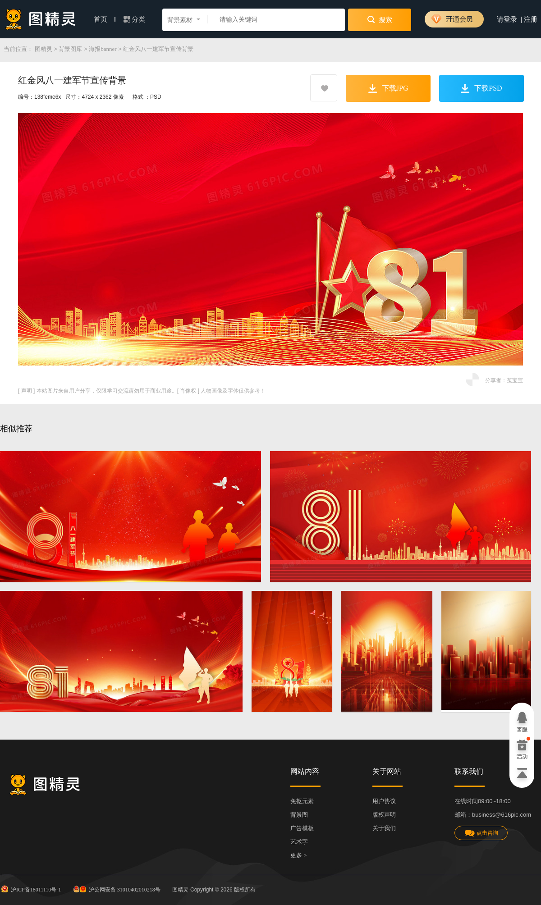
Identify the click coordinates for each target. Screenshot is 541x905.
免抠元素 (302, 801)
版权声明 (384, 814)
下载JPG (388, 88)
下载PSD (481, 88)
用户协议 (384, 801)
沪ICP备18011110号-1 (30, 888)
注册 (530, 19)
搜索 (380, 19)
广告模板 (302, 828)
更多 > (298, 855)
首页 (104, 19)
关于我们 (384, 828)
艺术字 (299, 841)
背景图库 (70, 49)
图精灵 (43, 49)
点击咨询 (481, 833)
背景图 (299, 814)
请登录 (507, 19)
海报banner (102, 49)
